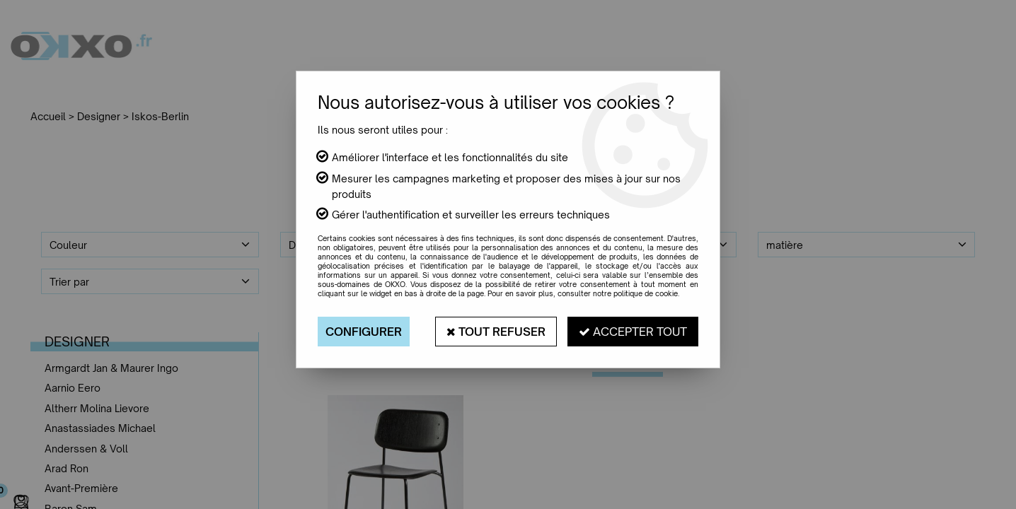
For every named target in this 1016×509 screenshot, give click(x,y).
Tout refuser (495, 331)
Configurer (363, 331)
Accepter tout (633, 331)
